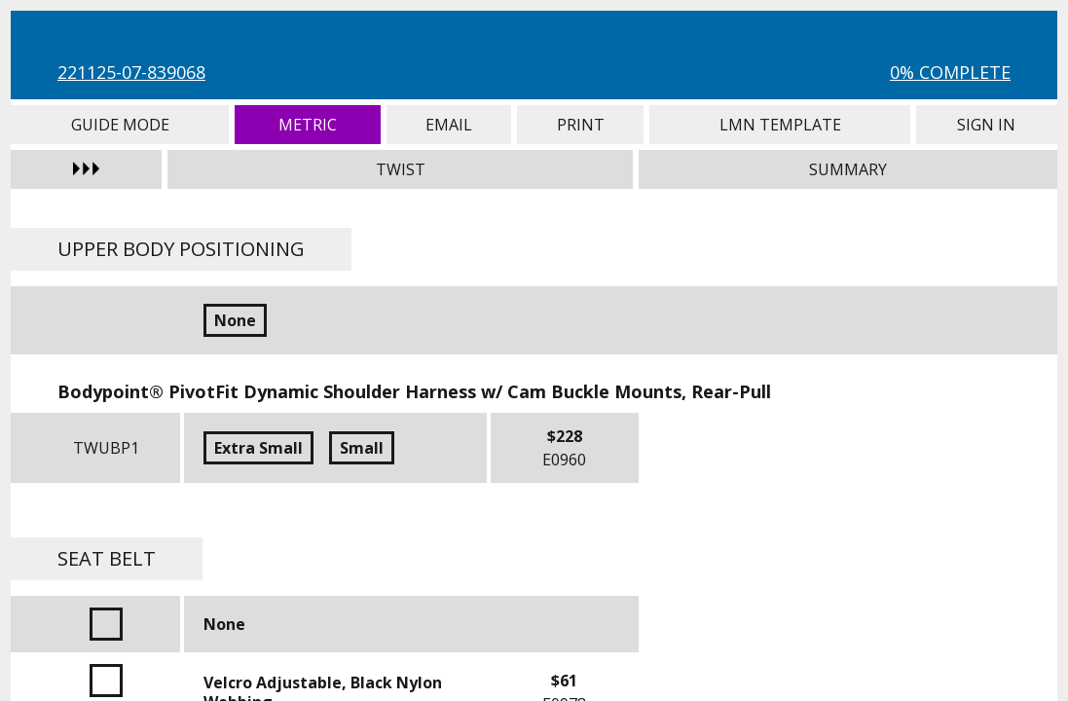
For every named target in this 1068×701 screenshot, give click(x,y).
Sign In (986, 124)
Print (580, 124)
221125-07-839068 (131, 72)
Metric (308, 124)
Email (449, 124)
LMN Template (779, 124)
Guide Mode (120, 124)
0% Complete (950, 72)
